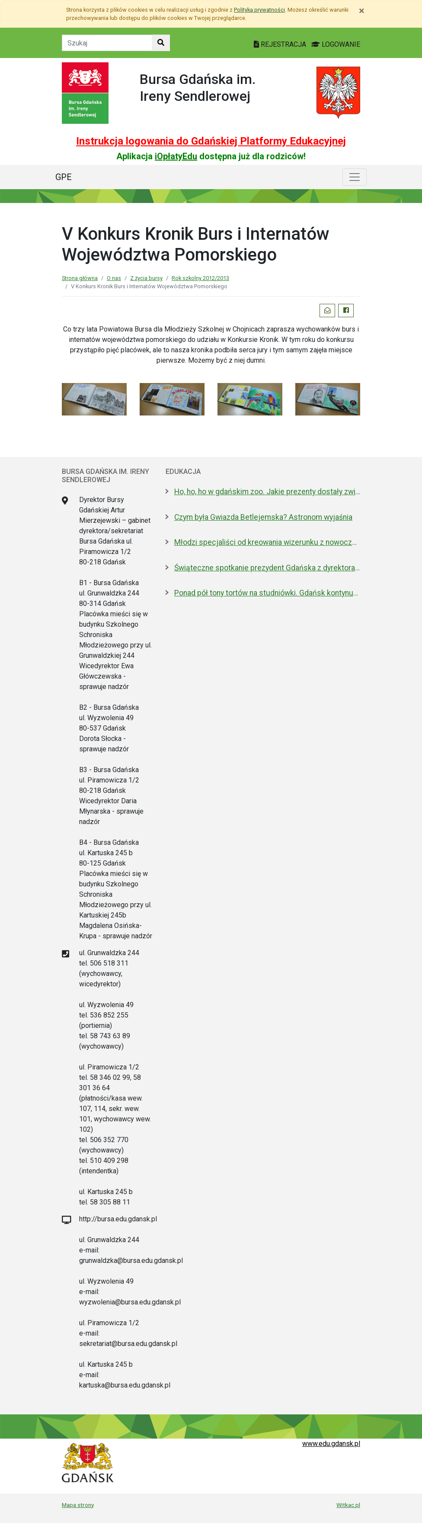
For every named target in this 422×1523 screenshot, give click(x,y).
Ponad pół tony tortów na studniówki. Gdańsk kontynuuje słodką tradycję (267, 593)
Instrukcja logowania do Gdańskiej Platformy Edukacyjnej (211, 141)
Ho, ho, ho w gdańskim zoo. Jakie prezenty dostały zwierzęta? (267, 491)
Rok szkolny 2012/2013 (200, 278)
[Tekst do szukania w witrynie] (107, 43)
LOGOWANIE (335, 44)
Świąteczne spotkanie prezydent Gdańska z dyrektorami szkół (267, 567)
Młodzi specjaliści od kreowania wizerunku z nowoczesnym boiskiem (267, 542)
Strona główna (80, 278)
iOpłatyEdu (176, 156)
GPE (63, 177)
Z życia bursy (146, 278)
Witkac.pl (348, 1504)
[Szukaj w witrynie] (161, 43)
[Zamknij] (361, 11)
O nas (114, 278)
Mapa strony (78, 1504)
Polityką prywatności (259, 9)
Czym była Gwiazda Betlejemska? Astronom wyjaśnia (263, 517)
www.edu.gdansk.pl (331, 1443)
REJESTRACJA (281, 44)
